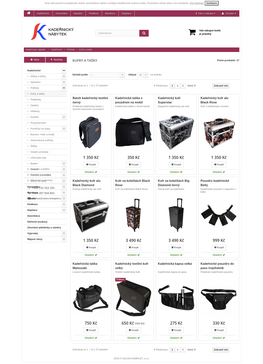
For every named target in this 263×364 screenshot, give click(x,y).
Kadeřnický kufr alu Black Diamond (87, 183)
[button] (206, 13)
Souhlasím (211, 3)
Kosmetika (61, 13)
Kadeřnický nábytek (36, 49)
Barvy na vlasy (38, 178)
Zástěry (34, 103)
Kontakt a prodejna (40, 252)
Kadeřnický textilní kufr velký (131, 266)
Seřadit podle (80, 74)
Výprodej (32, 230)
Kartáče (34, 114)
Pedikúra (94, 13)
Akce (34, 59)
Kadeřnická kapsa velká (175, 263)
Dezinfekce (33, 213)
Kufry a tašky (37, 91)
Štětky (33, 143)
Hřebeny (35, 108)
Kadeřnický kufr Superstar (169, 100)
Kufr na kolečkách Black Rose (132, 183)
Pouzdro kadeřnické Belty (214, 183)
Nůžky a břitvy (38, 73)
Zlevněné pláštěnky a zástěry (44, 225)
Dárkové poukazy (37, 219)
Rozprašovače (38, 120)
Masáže (78, 13)
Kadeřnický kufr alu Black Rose (214, 100)
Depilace (126, 13)
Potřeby (71, 49)
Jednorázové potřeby (41, 137)
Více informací (197, 3)
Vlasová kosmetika (40, 172)
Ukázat (132, 74)
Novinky (56, 59)
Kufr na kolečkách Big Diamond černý (173, 183)
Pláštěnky (35, 97)
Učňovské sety (38, 155)
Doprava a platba (39, 246)
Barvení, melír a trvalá (42, 132)
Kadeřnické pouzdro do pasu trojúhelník (217, 266)
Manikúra (110, 13)
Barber (34, 161)
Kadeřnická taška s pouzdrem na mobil (129, 100)
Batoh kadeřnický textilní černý (90, 100)
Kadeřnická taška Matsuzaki (85, 266)
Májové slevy (34, 236)
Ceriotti (34, 166)
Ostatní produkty (39, 149)
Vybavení (35, 79)
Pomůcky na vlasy (40, 126)
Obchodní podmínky (41, 257)
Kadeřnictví (43, 13)
